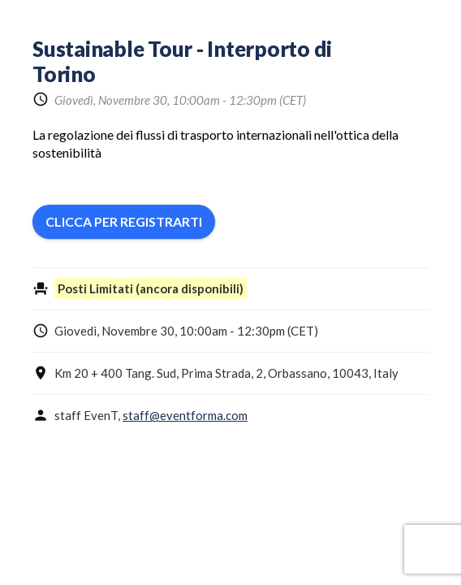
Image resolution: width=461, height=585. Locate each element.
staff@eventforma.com (185, 415)
